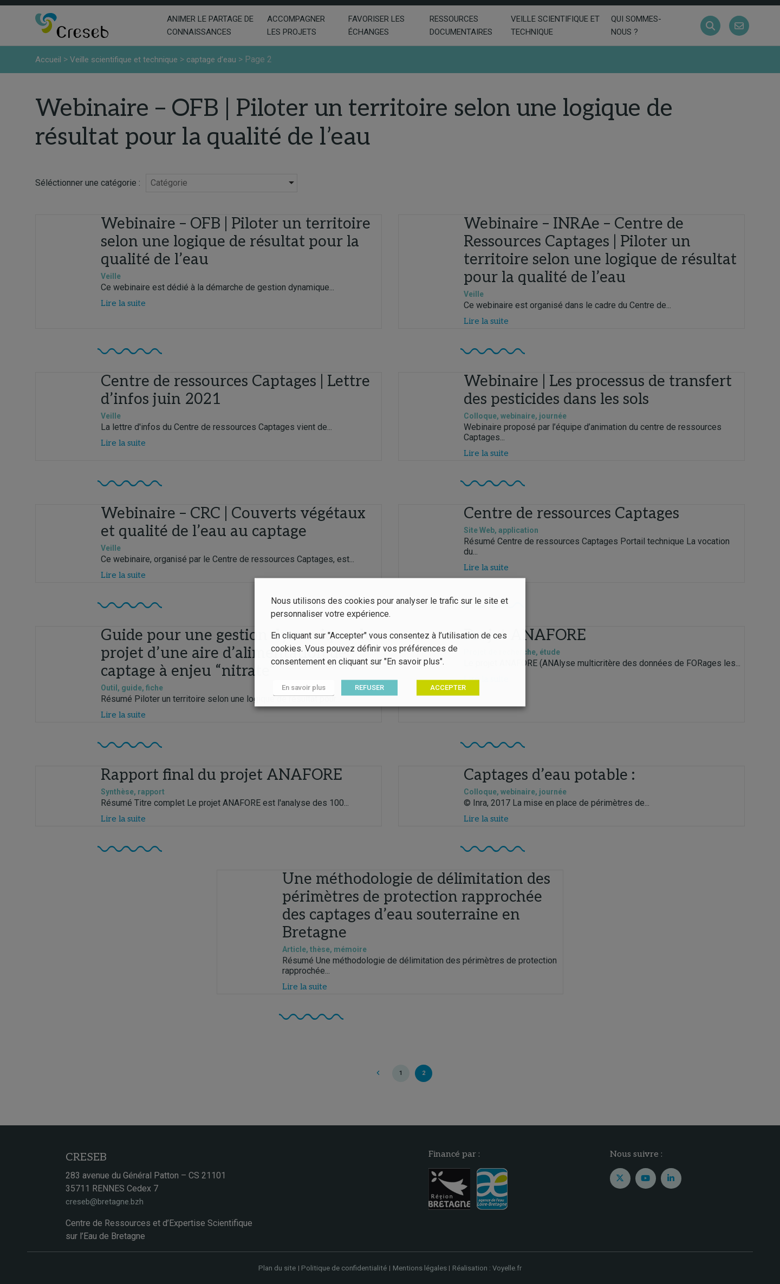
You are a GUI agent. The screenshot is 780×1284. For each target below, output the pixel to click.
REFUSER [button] (365, 687)
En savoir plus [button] (301, 687)
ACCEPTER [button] (443, 687)
